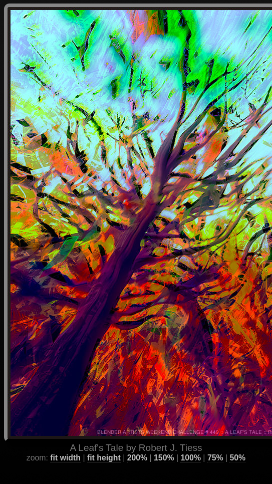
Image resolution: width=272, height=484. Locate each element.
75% (215, 444)
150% (164, 444)
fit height (104, 444)
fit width (65, 444)
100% (190, 444)
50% (237, 444)
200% (137, 444)
